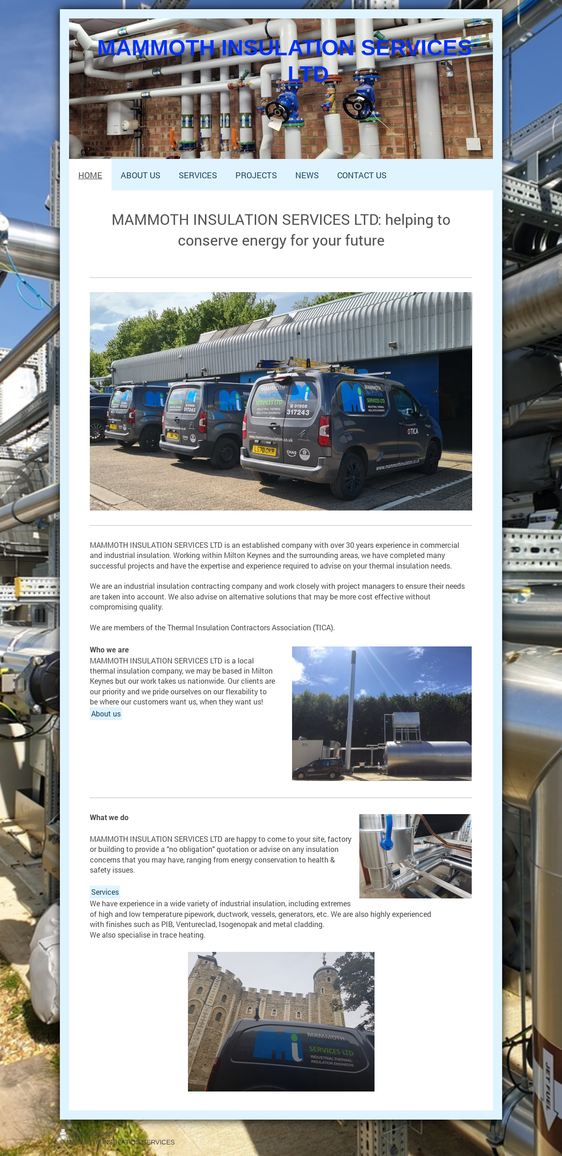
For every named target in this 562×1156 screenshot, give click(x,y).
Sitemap (100, 1133)
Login (494, 1133)
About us (106, 713)
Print (72, 1133)
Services (105, 892)
